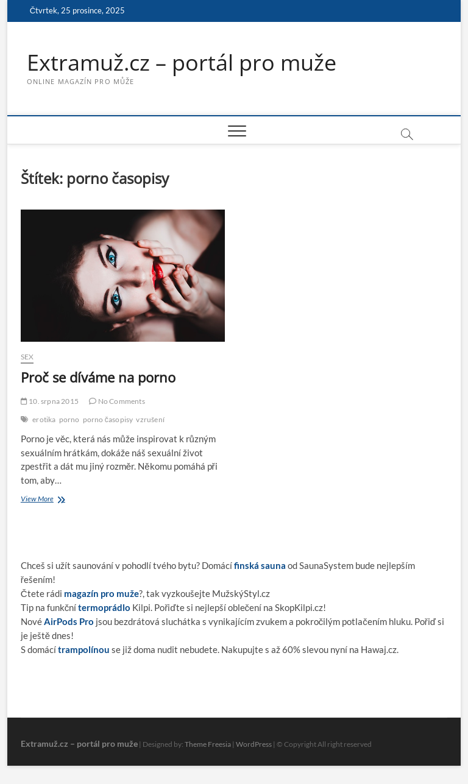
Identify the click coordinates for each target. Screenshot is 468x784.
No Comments (117, 401)
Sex (27, 356)
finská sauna (260, 565)
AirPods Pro (69, 621)
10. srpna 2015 (50, 401)
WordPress (254, 744)
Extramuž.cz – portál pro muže (181, 62)
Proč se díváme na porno (98, 377)
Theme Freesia (208, 744)
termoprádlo (104, 607)
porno (69, 419)
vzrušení (150, 419)
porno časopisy (108, 419)
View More (48, 499)
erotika (43, 419)
